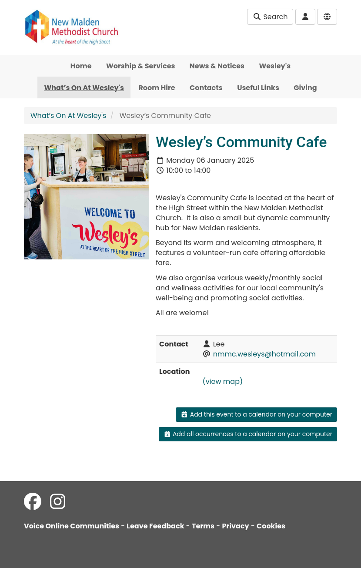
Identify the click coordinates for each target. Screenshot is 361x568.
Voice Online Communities (71, 526)
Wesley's (275, 66)
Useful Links (258, 88)
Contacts (206, 88)
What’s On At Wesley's (84, 88)
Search (270, 17)
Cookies (271, 526)
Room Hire (156, 88)
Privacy (235, 526)
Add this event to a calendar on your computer (256, 414)
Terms (203, 526)
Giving (305, 88)
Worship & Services (140, 66)
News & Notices (217, 66)
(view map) (222, 381)
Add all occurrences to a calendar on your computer (248, 434)
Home (81, 66)
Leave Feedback (155, 526)
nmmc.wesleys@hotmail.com (264, 354)
